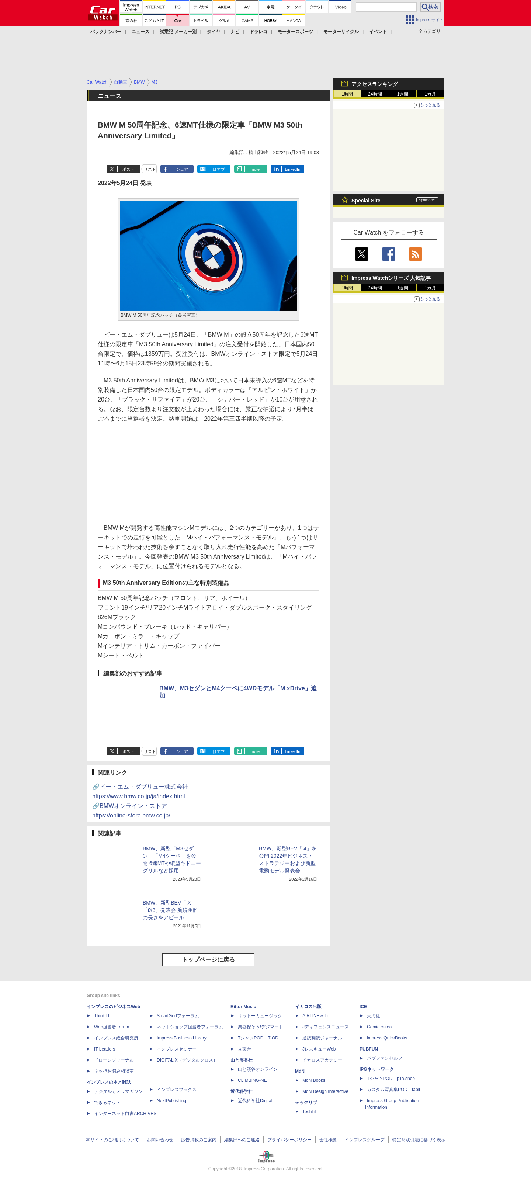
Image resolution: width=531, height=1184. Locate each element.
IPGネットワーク (377, 1069)
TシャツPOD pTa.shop (391, 1078)
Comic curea (379, 1027)
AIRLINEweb (315, 1015)
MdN (300, 1071)
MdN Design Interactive (325, 1091)
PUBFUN (369, 1049)
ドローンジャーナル (114, 1060)
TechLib (309, 1111)
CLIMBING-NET (254, 1080)
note (256, 169)
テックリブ (306, 1102)
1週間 (403, 94)
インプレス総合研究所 (116, 1038)
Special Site (366, 201)
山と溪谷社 (241, 1060)
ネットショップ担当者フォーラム (190, 1027)
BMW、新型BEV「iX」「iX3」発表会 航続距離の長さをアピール (170, 910)
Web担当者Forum (111, 1027)
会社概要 (328, 1139)
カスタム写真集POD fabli (393, 1089)
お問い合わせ (160, 1139)
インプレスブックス (177, 1089)
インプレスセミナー (177, 1049)
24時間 (375, 94)
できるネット (107, 1102)
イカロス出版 (308, 1006)
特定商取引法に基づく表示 (418, 1139)
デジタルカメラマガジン (118, 1091)
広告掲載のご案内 (198, 1139)
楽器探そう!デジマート (260, 1027)
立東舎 (244, 1049)
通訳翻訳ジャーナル (322, 1038)
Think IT (102, 1015)
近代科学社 (241, 1091)
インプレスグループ (365, 1139)
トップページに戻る (208, 959)
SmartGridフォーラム (178, 1015)
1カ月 (430, 94)
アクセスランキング (374, 84)
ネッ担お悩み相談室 (114, 1071)
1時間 (347, 94)
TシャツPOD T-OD (258, 1038)
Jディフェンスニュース (325, 1027)
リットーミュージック (260, 1015)
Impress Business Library (181, 1038)
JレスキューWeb (319, 1049)
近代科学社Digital (255, 1100)
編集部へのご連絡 (242, 1139)
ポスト (128, 169)
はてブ (219, 169)
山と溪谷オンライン (258, 1069)
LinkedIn (293, 169)
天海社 (373, 1015)
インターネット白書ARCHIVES (125, 1113)
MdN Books (313, 1080)
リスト (150, 169)
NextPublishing (171, 1100)
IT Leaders (104, 1049)
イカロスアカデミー (322, 1060)
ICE (363, 1006)
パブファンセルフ (384, 1058)
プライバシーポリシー (289, 1139)
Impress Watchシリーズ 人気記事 (391, 278)
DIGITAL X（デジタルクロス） (187, 1060)
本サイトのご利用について (112, 1139)
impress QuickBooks (387, 1038)
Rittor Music (243, 1006)
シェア (182, 169)
